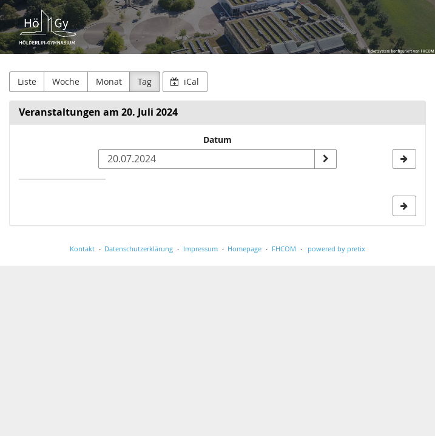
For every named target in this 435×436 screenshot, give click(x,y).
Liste (27, 81)
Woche (65, 81)
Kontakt (82, 248)
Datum (217, 139)
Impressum (200, 248)
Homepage (244, 248)
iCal (184, 81)
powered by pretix (336, 248)
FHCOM (284, 248)
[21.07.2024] (404, 159)
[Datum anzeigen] (325, 159)
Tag (145, 81)
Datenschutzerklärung (138, 248)
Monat (109, 81)
